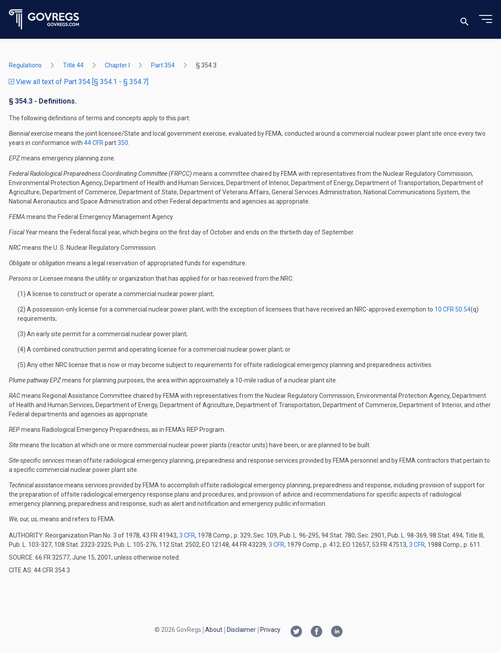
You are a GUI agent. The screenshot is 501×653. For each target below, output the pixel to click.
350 (123, 142)
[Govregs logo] (44, 19)
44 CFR (94, 142)
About (213, 629)
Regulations (25, 65)
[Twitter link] (296, 632)
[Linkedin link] (337, 632)
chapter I (117, 65)
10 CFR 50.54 (453, 309)
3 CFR (187, 535)
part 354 (163, 65)
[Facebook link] (316, 632)
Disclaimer (241, 629)
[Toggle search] (464, 20)
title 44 (73, 65)
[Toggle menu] (485, 19)
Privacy (270, 629)
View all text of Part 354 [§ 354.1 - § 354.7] (78, 82)
